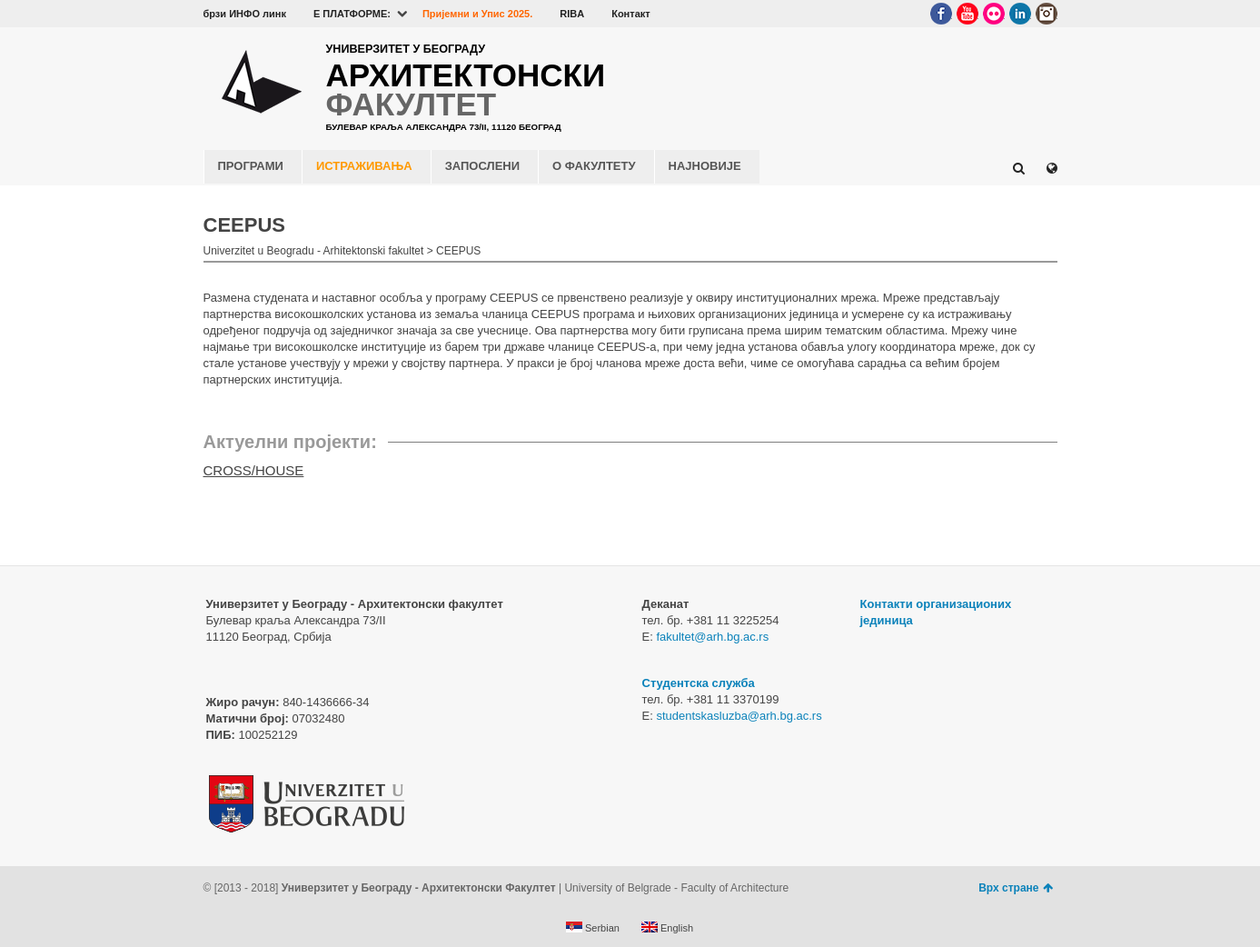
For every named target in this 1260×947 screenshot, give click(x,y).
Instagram (1046, 14)
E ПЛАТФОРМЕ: (352, 13)
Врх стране (1015, 888)
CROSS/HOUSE (253, 470)
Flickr (994, 14)
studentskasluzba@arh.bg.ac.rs (738, 716)
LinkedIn (1020, 14)
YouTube (967, 14)
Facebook (941, 14)
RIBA (572, 13)
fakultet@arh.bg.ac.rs (712, 636)
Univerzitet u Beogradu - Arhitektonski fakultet (313, 250)
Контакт (630, 13)
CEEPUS (458, 250)
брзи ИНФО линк (244, 13)
